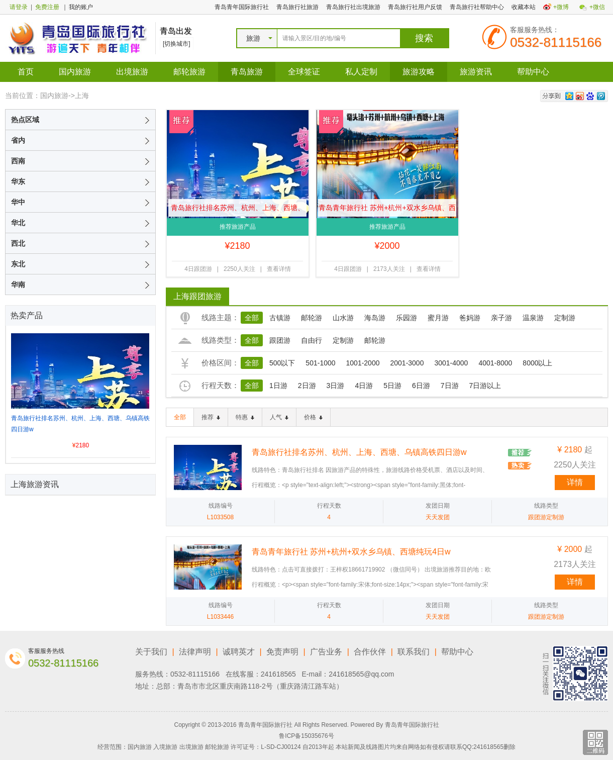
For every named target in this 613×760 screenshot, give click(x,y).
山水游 (343, 318)
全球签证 (304, 71)
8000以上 (537, 363)
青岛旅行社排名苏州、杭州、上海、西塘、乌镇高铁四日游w (237, 210)
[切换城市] (176, 43)
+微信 (597, 7)
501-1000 (320, 363)
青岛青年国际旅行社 (242, 7)
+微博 (561, 7)
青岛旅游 (247, 71)
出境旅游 (132, 71)
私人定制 (361, 71)
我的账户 (81, 7)
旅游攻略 (418, 71)
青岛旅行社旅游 (297, 7)
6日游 (421, 386)
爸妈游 (469, 318)
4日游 (364, 386)
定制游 (564, 318)
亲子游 (501, 318)
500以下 (282, 363)
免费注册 (47, 7)
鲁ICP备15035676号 (306, 735)
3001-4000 (451, 363)
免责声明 (282, 651)
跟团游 (279, 340)
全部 (252, 318)
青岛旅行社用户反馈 (415, 7)
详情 (575, 482)
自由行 (311, 340)
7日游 (450, 386)
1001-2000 (363, 363)
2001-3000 (407, 363)
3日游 (336, 386)
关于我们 (151, 651)
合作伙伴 (370, 651)
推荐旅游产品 (238, 226)
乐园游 (406, 318)
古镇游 (279, 318)
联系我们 (413, 651)
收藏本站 (524, 7)
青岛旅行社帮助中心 (477, 7)
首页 (26, 71)
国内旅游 (75, 71)
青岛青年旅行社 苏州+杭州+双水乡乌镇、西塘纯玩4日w (387, 210)
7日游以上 (485, 386)
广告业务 (326, 651)
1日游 (278, 386)
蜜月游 (438, 318)
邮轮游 (311, 318)
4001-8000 (495, 363)
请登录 (19, 7)
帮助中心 (533, 71)
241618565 (278, 674)
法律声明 (195, 651)
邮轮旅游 (189, 71)
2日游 (307, 386)
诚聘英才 (239, 651)
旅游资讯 (476, 71)
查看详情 (279, 268)
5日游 (392, 386)
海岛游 (374, 318)
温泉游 (533, 318)
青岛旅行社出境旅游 (353, 7)
